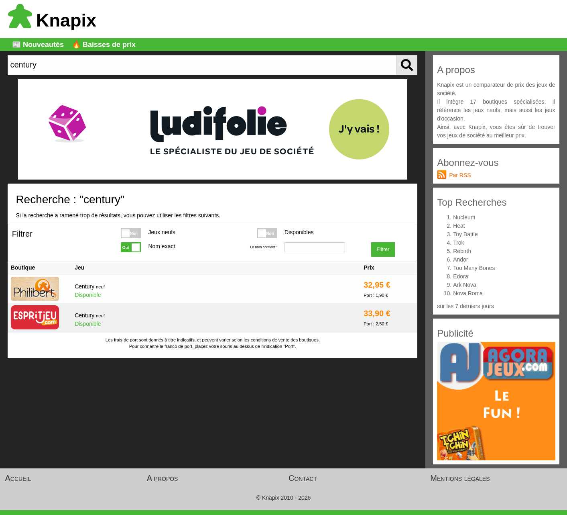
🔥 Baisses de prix (104, 45)
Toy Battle (465, 234)
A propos (162, 478)
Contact (303, 478)
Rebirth (462, 251)
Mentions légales (460, 478)
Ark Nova (464, 285)
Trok (458, 242)
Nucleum (464, 217)
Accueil (18, 478)
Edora (460, 276)
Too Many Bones (474, 268)
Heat (459, 226)
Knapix (52, 20)
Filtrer (382, 249)
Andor (460, 259)
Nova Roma (468, 293)
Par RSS (460, 175)
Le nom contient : (263, 247)
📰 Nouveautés (38, 45)
